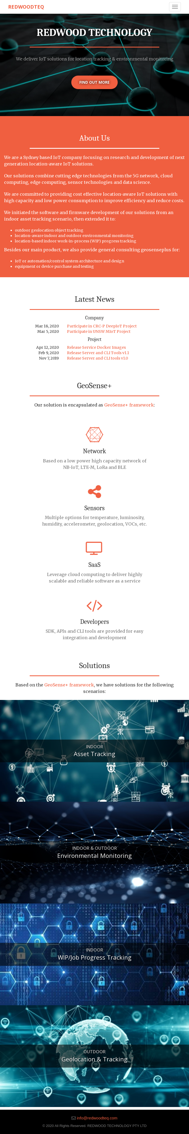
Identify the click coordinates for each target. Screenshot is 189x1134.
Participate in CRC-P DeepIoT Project (102, 326)
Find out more (94, 82)
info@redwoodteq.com (97, 1118)
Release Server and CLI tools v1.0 (97, 358)
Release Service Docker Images (96, 347)
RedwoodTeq (26, 7)
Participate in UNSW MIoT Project (98, 331)
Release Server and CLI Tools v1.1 (98, 352)
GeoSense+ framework (129, 405)
